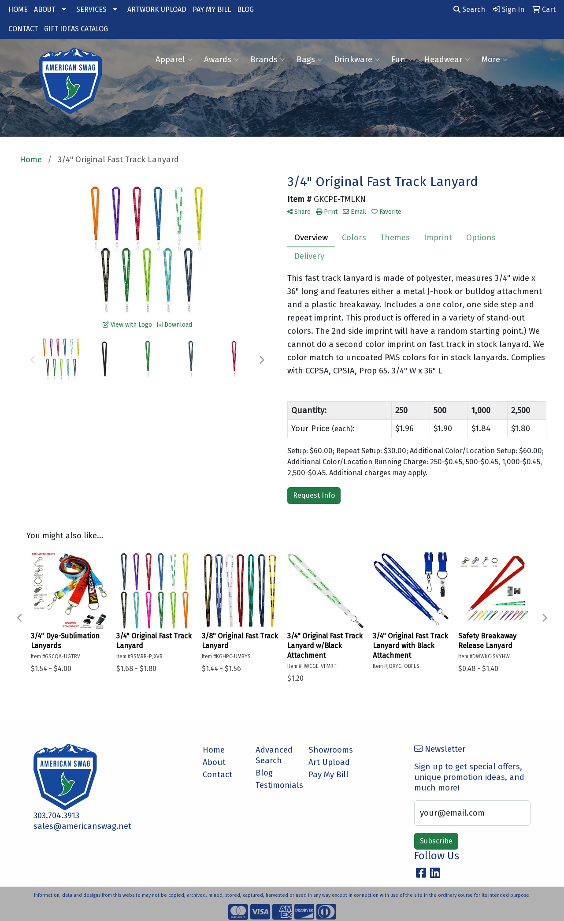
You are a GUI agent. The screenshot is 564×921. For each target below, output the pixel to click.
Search (469, 9)
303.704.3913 (56, 815)
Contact (217, 774)
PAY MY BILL (212, 9)
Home (214, 750)
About (214, 762)
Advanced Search (274, 755)
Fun (402, 59)
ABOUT (45, 9)
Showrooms (329, 750)
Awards (221, 59)
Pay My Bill (328, 774)
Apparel (174, 59)
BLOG (245, 9)
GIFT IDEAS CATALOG (76, 29)
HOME (18, 9)
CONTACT (23, 29)
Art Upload (329, 762)
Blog (264, 773)
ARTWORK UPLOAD (156, 9)
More (495, 59)
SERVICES (91, 9)
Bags (310, 59)
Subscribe (436, 841)
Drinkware (357, 59)
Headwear (447, 59)
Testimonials (277, 785)
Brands (267, 59)
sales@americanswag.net (82, 826)
